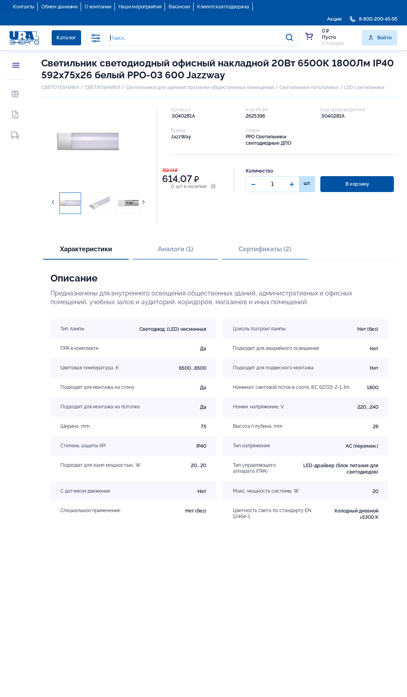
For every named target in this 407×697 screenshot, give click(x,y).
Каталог (66, 38)
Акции (334, 19)
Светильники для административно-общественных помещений (200, 87)
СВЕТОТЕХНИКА (60, 87)
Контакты (23, 7)
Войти (380, 38)
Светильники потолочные (309, 87)
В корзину (357, 184)
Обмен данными (59, 7)
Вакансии (179, 7)
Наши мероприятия (139, 7)
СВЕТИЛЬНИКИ (102, 87)
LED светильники (364, 87)
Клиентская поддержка (223, 7)
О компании (98, 7)
